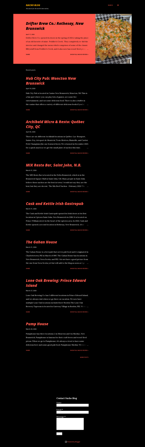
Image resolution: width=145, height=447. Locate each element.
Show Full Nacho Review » (79, 54)
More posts (84, 357)
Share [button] (28, 54)
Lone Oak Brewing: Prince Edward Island (56, 283)
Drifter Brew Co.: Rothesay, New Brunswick (55, 26)
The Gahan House (41, 242)
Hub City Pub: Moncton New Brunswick (51, 81)
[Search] (110, 5)
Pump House (37, 323)
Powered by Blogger (72, 442)
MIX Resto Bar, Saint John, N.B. (53, 165)
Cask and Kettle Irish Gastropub (54, 203)
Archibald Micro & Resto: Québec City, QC (55, 124)
